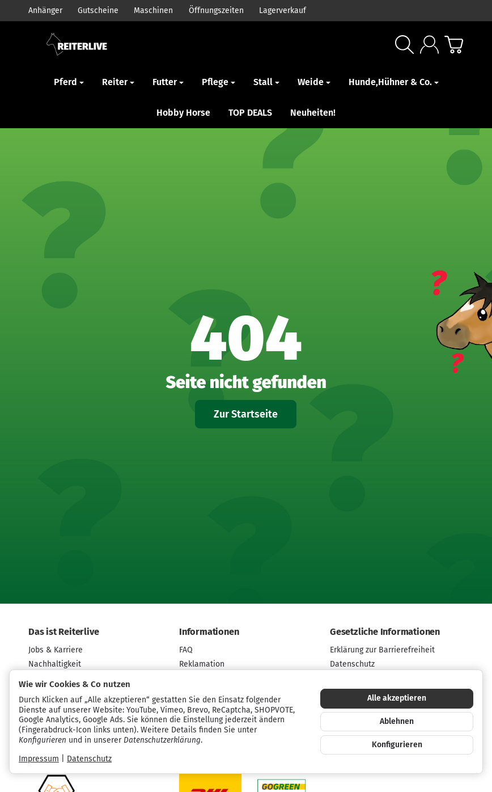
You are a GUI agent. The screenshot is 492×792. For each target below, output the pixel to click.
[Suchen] (404, 44)
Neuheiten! (313, 112)
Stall (266, 82)
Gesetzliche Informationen (385, 632)
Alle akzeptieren (396, 698)
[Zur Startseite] (126, 44)
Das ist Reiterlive (63, 632)
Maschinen (153, 10)
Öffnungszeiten (216, 10)
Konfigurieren (397, 744)
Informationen (209, 632)
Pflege (218, 82)
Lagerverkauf (282, 10)
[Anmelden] (429, 44)
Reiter (118, 82)
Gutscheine (98, 10)
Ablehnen (397, 721)
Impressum (39, 759)
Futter (168, 82)
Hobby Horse (183, 112)
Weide (314, 82)
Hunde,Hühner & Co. (394, 82)
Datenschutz (89, 759)
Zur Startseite (246, 414)
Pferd (69, 82)
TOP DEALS (250, 112)
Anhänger (45, 10)
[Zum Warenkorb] (454, 44)
